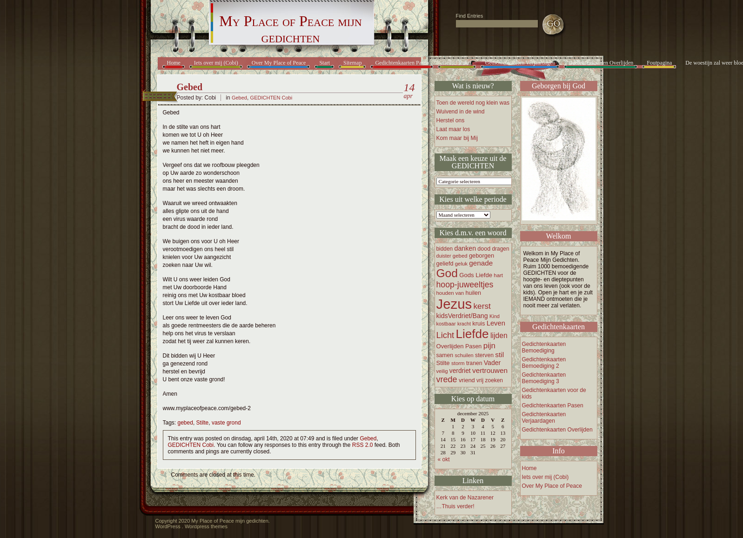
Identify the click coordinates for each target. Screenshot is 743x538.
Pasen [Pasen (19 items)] (473, 346)
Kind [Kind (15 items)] (494, 316)
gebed (185, 422)
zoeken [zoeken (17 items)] (494, 380)
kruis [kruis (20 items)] (478, 323)
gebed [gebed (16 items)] (460, 256)
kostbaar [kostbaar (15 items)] (446, 323)
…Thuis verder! (455, 506)
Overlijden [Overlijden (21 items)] (450, 346)
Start (324, 63)
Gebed (190, 87)
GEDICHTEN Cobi (271, 97)
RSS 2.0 (362, 445)
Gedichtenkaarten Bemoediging (544, 347)
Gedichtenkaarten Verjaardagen (520, 63)
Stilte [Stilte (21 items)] (443, 362)
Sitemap (352, 63)
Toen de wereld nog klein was (472, 103)
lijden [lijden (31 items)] (499, 335)
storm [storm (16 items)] (458, 363)
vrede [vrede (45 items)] (446, 379)
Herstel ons (450, 120)
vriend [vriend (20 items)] (467, 380)
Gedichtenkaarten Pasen (402, 63)
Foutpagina (659, 63)
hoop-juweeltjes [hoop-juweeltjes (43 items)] (465, 284)
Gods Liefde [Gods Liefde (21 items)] (475, 275)
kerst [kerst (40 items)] (481, 306)
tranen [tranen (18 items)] (474, 363)
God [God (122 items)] (447, 273)
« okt (444, 459)
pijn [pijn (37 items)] (489, 345)
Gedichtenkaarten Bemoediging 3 (544, 378)
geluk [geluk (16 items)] (461, 263)
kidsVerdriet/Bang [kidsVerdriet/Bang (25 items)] (462, 315)
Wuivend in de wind (460, 111)
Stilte (202, 422)
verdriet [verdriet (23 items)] (460, 370)
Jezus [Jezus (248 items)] (454, 304)
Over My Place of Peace (279, 63)
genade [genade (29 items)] (481, 263)
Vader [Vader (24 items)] (492, 362)
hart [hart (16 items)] (498, 275)
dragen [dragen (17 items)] (500, 249)
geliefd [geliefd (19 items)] (445, 263)
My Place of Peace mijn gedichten (290, 29)
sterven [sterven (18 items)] (484, 355)
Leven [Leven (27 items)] (496, 323)
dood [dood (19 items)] (483, 249)
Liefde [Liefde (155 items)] (472, 334)
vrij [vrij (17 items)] (479, 380)
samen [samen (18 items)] (445, 355)
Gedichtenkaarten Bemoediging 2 (544, 362)
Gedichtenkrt (457, 63)
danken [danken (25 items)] (465, 248)
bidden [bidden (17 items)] (444, 249)
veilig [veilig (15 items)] (442, 371)
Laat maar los (453, 129)
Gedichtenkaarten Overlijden (601, 63)
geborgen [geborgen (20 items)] (481, 255)
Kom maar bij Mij (457, 138)
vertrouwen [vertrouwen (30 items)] (490, 370)
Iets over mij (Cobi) (216, 63)
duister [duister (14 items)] (443, 256)
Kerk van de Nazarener (465, 497)
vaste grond (226, 422)
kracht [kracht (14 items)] (464, 323)
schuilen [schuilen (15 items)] (464, 355)
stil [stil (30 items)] (499, 355)
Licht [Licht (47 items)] (445, 335)
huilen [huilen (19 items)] (473, 293)
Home (174, 63)
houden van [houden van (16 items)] (450, 293)
